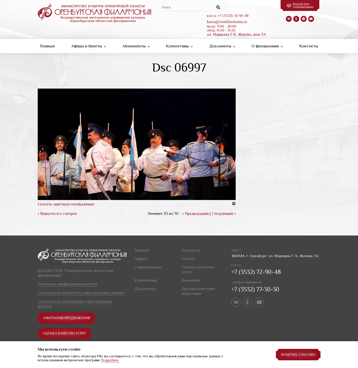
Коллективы (179, 46)
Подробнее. (110, 360)
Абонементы (136, 46)
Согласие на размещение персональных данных (75, 303)
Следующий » (224, 213)
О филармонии (267, 46)
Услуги (188, 258)
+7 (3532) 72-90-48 (256, 271)
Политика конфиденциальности (68, 284)
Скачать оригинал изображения (66, 204)
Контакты (308, 46)
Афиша (140, 258)
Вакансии (191, 280)
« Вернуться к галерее (57, 213)
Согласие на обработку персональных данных (81, 292)
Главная (47, 46)
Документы (222, 46)
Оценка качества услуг (65, 333)
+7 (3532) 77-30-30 (255, 289)
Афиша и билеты (88, 46)
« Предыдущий (195, 213)
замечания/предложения (67, 318)
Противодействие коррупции (198, 291)
